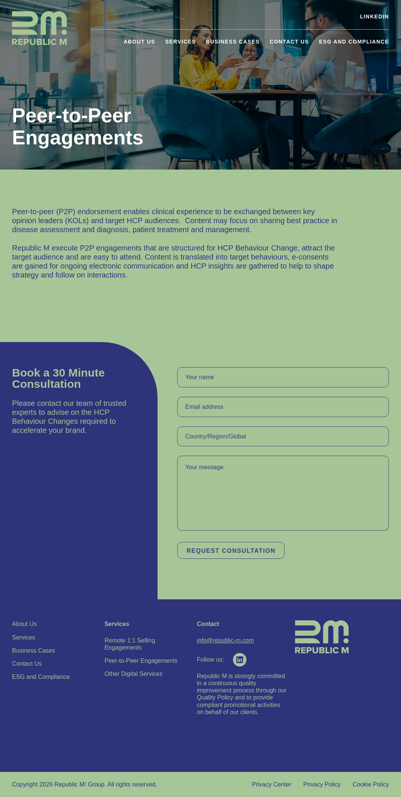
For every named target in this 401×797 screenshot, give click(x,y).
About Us (139, 42)
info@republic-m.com (225, 640)
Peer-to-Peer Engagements (140, 660)
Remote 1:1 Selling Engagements (129, 644)
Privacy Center (271, 784)
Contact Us (289, 42)
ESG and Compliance (354, 42)
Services (180, 42)
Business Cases (233, 42)
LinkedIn (374, 17)
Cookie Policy (371, 784)
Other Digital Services (133, 674)
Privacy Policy (322, 784)
